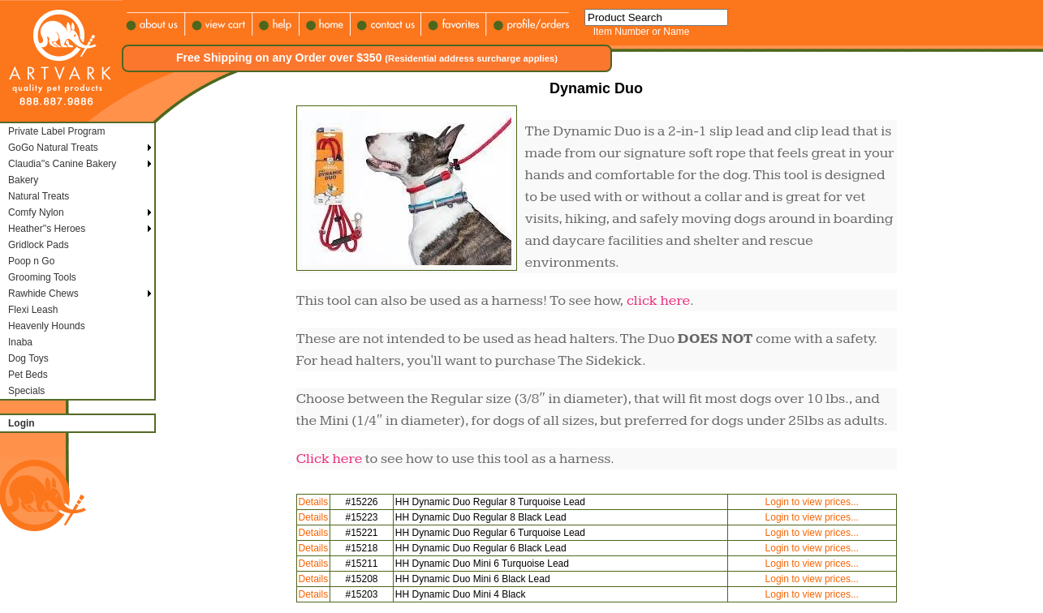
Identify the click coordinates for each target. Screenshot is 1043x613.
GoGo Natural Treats (53, 147)
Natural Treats (38, 196)
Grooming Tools (42, 277)
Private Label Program (56, 131)
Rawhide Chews (43, 293)
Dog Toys (28, 358)
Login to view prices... (812, 502)
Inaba (20, 342)
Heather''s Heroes (46, 228)
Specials (26, 391)
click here (658, 300)
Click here (329, 458)
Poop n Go (31, 261)
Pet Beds (28, 374)
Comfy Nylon (36, 212)
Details (314, 502)
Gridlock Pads (38, 245)
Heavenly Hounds (46, 326)
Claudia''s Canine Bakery (62, 163)
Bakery (23, 180)
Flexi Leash (33, 309)
